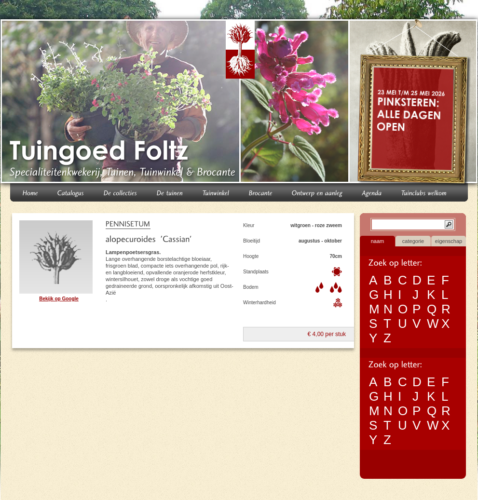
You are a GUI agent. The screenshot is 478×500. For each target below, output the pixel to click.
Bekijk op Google (59, 298)
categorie (413, 241)
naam (377, 241)
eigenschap (448, 241)
